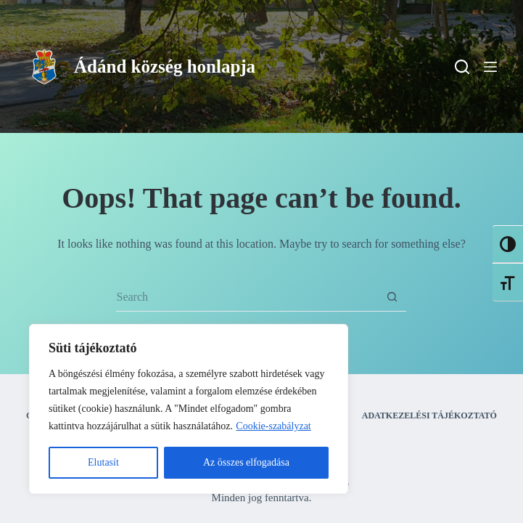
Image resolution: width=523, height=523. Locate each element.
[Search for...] (246, 297)
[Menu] (490, 66)
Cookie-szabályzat (273, 426)
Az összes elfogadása (246, 462)
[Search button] (391, 297)
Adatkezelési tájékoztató (429, 415)
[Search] (462, 67)
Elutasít (103, 462)
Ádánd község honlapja (164, 66)
